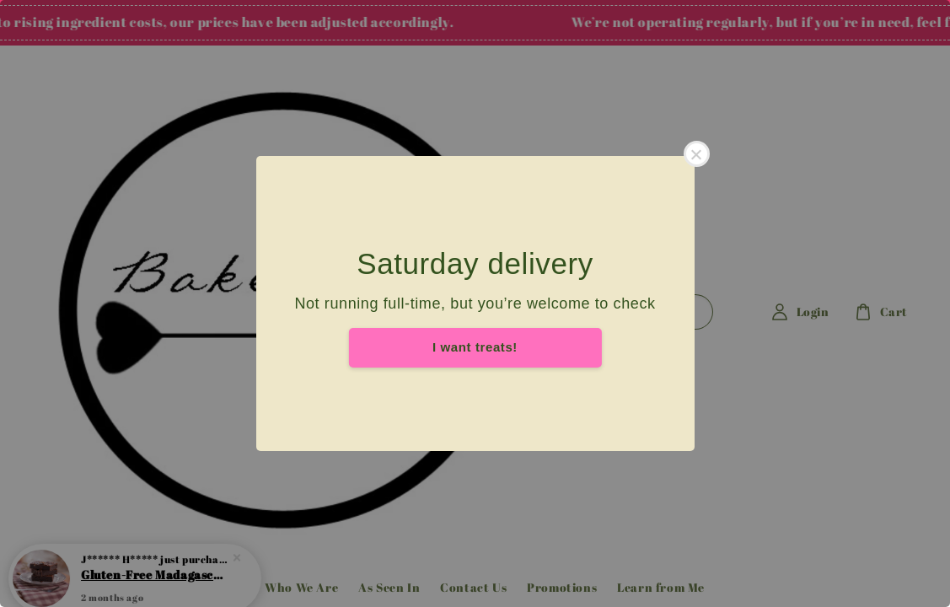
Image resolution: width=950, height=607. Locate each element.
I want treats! (475, 347)
